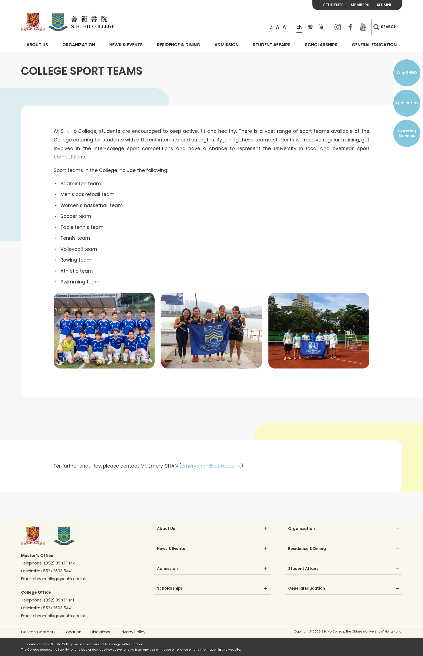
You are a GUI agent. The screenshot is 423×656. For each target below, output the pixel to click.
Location (72, 632)
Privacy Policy (132, 632)
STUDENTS (333, 5)
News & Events (126, 45)
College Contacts (38, 632)
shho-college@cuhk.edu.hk (59, 578)
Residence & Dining (178, 45)
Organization (78, 45)
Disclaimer (100, 632)
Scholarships (321, 45)
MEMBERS (360, 5)
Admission (226, 45)
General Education (374, 45)
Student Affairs (272, 45)
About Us (37, 45)
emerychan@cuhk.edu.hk (211, 466)
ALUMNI (383, 5)
